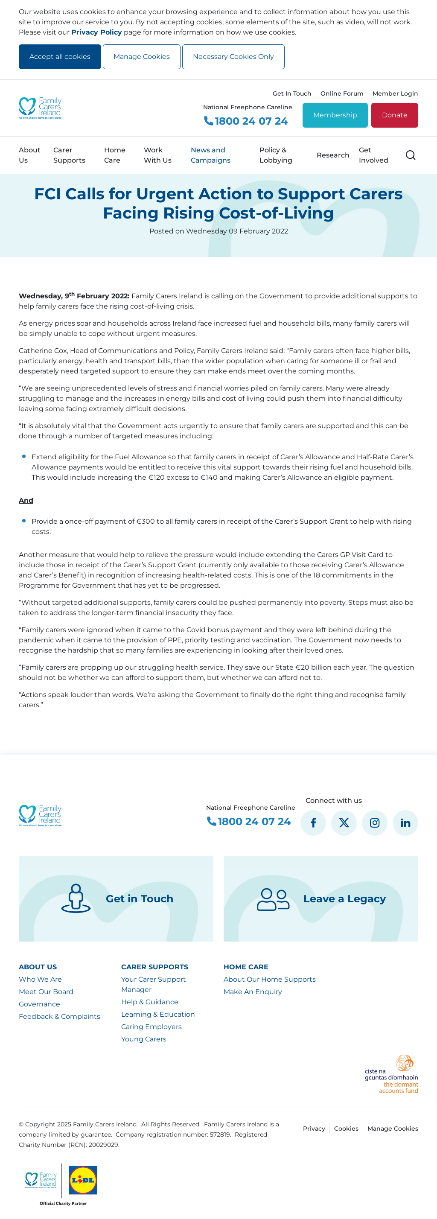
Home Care (114, 155)
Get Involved (373, 155)
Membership (335, 115)
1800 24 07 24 (245, 121)
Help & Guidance (149, 1002)
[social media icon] (313, 823)
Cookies (346, 1128)
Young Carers (143, 1039)
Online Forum (342, 93)
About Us (30, 155)
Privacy (314, 1128)
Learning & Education (158, 1014)
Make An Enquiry (253, 992)
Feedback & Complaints (59, 1016)
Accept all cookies (59, 56)
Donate (395, 115)
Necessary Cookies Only (233, 56)
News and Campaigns (210, 155)
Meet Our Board (46, 992)
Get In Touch (292, 93)
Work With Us (158, 155)
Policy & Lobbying (275, 155)
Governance (39, 1004)
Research (333, 155)
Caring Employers (151, 1027)
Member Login (395, 93)
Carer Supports (69, 155)
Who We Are (40, 979)
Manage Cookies (142, 56)
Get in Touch (116, 899)
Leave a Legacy (321, 899)
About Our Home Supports (270, 979)
